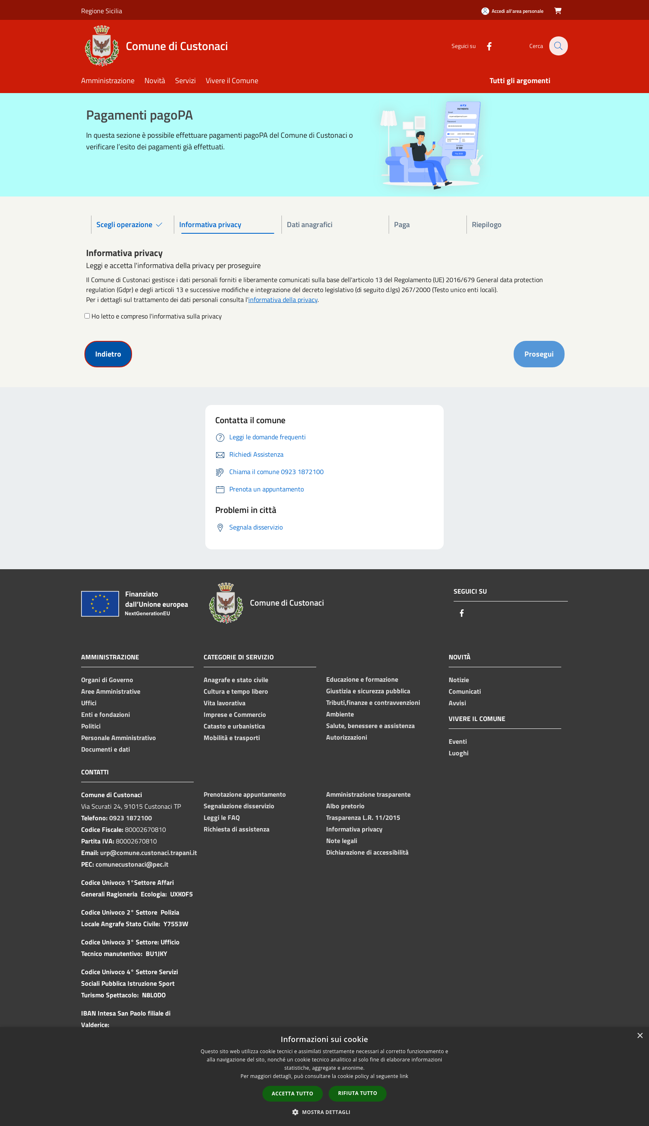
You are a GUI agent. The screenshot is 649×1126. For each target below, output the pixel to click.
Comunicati (465, 691)
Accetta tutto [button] (292, 1093)
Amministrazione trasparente (368, 794)
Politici (91, 726)
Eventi (458, 741)
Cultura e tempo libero (236, 691)
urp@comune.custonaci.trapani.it (148, 853)
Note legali (341, 841)
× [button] (640, 1036)
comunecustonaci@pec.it (132, 864)
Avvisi (457, 703)
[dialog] (324, 1076)
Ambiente (340, 714)
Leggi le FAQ (222, 817)
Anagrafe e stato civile (236, 680)
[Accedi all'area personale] (512, 11)
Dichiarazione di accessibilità (367, 852)
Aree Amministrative (110, 691)
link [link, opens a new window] (404, 1076)
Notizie (459, 680)
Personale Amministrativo (118, 738)
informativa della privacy (282, 299)
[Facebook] (484, 45)
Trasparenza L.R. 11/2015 (363, 817)
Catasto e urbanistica (234, 726)
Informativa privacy (354, 829)
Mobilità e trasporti (232, 738)
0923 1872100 (130, 818)
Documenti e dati (105, 749)
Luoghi (459, 753)
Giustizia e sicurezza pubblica (368, 691)
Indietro (108, 353)
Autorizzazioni (346, 737)
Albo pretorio (345, 806)
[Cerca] (558, 46)
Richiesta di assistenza (236, 829)
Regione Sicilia (101, 11)
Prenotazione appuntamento (245, 794)
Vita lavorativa (224, 703)
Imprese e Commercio (235, 714)
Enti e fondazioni (105, 714)
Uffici (88, 703)
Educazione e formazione (362, 679)
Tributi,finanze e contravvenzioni (373, 702)
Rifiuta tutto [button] (357, 1093)
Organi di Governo (107, 680)
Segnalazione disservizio (239, 806)
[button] (324, 1112)
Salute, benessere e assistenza (370, 726)
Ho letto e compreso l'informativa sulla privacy (156, 316)
